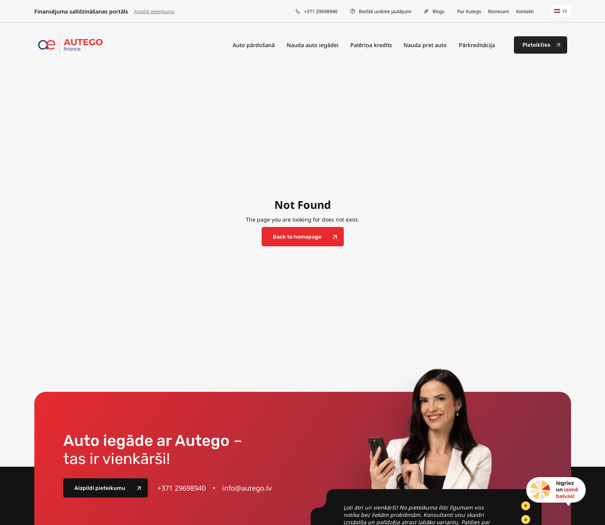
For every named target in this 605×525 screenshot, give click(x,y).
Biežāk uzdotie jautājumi (385, 11)
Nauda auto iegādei (312, 45)
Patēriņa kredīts (371, 45)
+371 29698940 (321, 11)
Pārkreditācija (477, 45)
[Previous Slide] (525, 505)
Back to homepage (297, 237)
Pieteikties (536, 45)
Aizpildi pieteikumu (154, 11)
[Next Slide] (525, 519)
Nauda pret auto (425, 45)
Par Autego (469, 11)
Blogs (438, 11)
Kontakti (525, 11)
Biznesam (498, 11)
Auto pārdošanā (254, 45)
